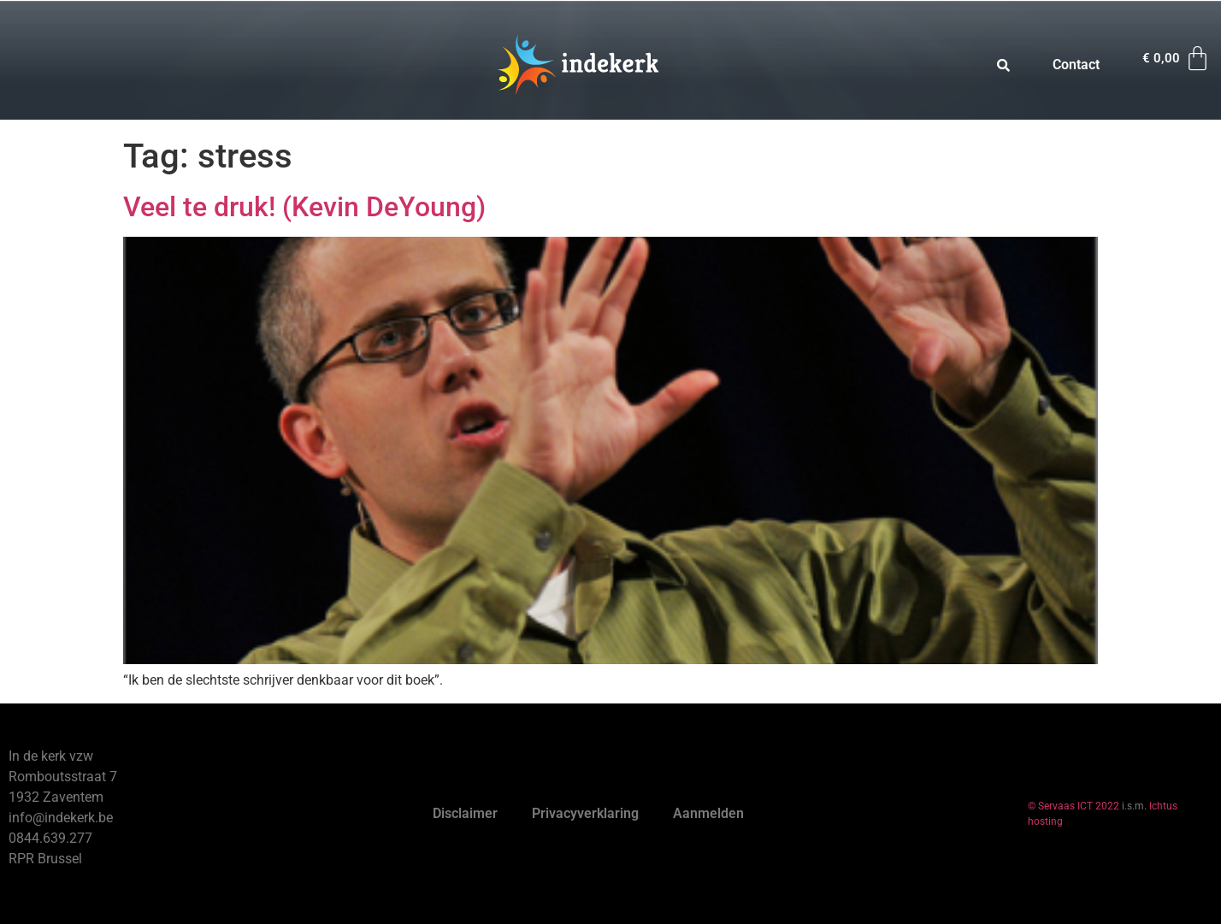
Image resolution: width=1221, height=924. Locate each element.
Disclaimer (465, 813)
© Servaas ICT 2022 (1073, 806)
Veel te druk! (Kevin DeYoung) (304, 207)
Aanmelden (708, 813)
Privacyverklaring (585, 813)
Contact (1076, 64)
